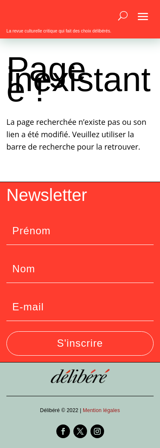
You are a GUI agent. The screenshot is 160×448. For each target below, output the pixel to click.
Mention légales (101, 410)
